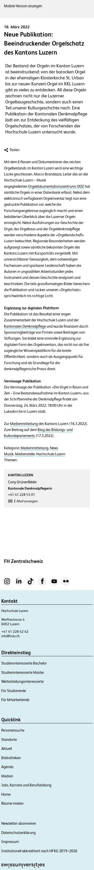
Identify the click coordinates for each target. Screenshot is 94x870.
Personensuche (12, 730)
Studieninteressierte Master (22, 672)
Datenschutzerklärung (18, 832)
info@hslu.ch (10, 636)
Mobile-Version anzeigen (23, 6)
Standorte (9, 739)
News (54, 448)
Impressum (10, 841)
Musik (9, 454)
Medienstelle (25, 454)
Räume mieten (12, 803)
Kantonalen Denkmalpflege (25, 326)
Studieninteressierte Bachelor (24, 663)
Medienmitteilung (24, 424)
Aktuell (6, 748)
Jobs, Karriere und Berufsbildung (26, 785)
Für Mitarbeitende (15, 700)
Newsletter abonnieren (18, 823)
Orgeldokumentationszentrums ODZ (56, 186)
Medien (7, 776)
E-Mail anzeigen (26, 501)
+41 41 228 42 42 (14, 631)
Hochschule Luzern (50, 454)
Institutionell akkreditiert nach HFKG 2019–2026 (39, 851)
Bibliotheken (11, 758)
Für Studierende (13, 691)
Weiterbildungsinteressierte (22, 681)
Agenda (7, 767)
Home (6, 794)
